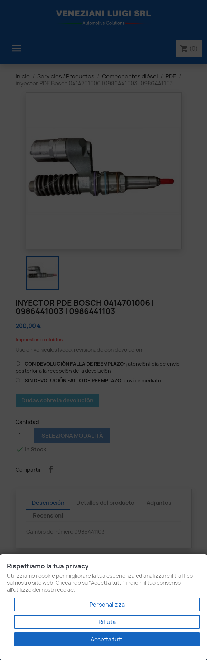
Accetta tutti (107, 639)
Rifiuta (107, 622)
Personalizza (107, 604)
